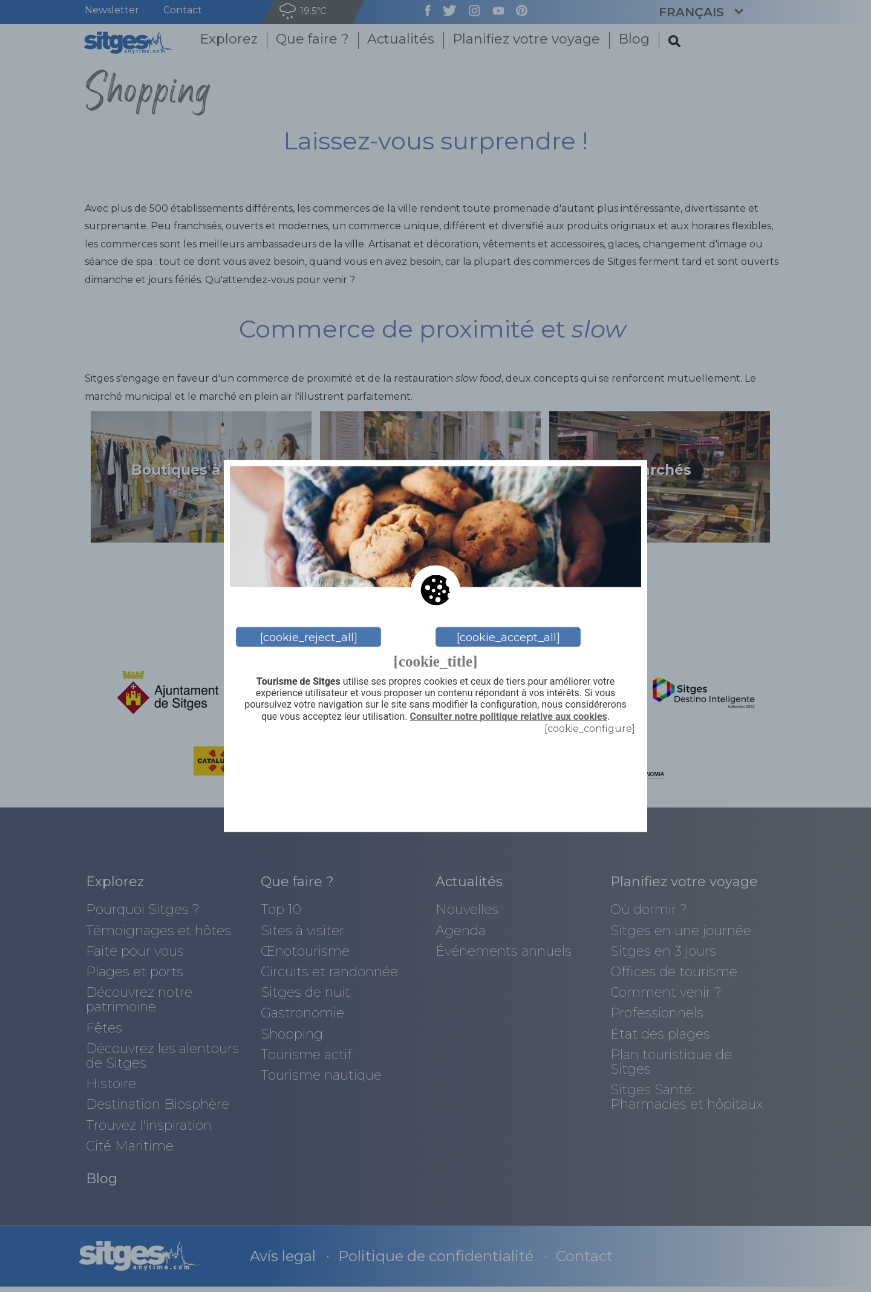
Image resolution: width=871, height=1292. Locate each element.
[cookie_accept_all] (508, 637)
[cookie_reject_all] (308, 637)
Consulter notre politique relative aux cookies (508, 716)
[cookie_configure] (589, 728)
